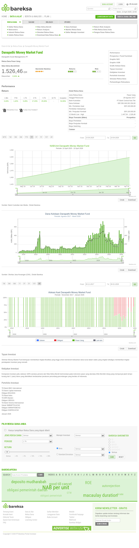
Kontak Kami (8, 514)
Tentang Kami (8, 512)
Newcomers (13, 30)
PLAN (46, 17)
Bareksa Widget (75, 522)
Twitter (71, 517)
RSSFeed (72, 520)
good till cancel (60, 484)
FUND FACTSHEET (28, 110)
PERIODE (8, 441)
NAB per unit (55, 487)
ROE (88, 483)
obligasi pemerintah (51, 495)
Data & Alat (6, 46)
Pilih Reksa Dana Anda (103, 30)
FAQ (4, 522)
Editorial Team (8, 517)
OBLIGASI (49, 22)
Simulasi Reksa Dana (45, 32)
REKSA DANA (12, 22)
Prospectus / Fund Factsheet (121, 56)
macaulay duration (100, 495)
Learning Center (31, 520)
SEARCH (6, 475)
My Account (131, 4)
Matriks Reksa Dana (73, 30)
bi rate (120, 494)
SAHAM (31, 22)
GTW (69, 493)
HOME (4, 17)
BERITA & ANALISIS (33, 17)
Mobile (71, 512)
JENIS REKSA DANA (12, 435)
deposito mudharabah (28, 482)
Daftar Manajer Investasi (75, 32)
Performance (115, 53)
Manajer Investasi (63, 435)
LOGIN (121, 4)
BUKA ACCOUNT (107, 4)
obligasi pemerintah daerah (27, 490)
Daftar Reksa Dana (16, 27)
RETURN (8, 447)
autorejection (111, 485)
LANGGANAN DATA (105, 17)
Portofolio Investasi (117, 76)
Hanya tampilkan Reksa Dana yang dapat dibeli (29, 430)
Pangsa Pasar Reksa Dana (104, 32)
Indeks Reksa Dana (16, 35)
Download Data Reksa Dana (48, 35)
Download (132, 200)
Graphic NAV (115, 59)
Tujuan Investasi (116, 69)
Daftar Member (53, 512)
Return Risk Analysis (102, 27)
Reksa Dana (17, 46)
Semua (114, 452)
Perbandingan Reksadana (120, 82)
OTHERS (67, 22)
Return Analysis (43, 30)
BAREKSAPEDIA (9, 469)
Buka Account (52, 517)
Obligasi (28, 517)
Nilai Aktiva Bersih (44, 27)
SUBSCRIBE (102, 524)
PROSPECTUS (10, 110)
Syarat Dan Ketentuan (11, 520)
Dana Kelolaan (71, 27)
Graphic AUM (115, 63)
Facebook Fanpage (76, 514)
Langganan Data (53, 514)
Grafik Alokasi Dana (117, 66)
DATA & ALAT (16, 17)
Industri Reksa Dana (16, 32)
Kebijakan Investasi (117, 72)
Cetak (122, 200)
